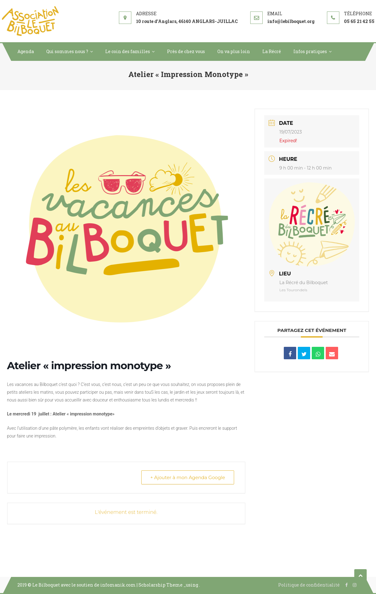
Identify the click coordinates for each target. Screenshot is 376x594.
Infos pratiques (310, 51)
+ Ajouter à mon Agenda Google (187, 477)
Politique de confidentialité (309, 585)
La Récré (271, 51)
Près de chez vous (186, 51)
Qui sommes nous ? (67, 51)
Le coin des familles (127, 51)
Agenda (25, 51)
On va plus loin (233, 51)
